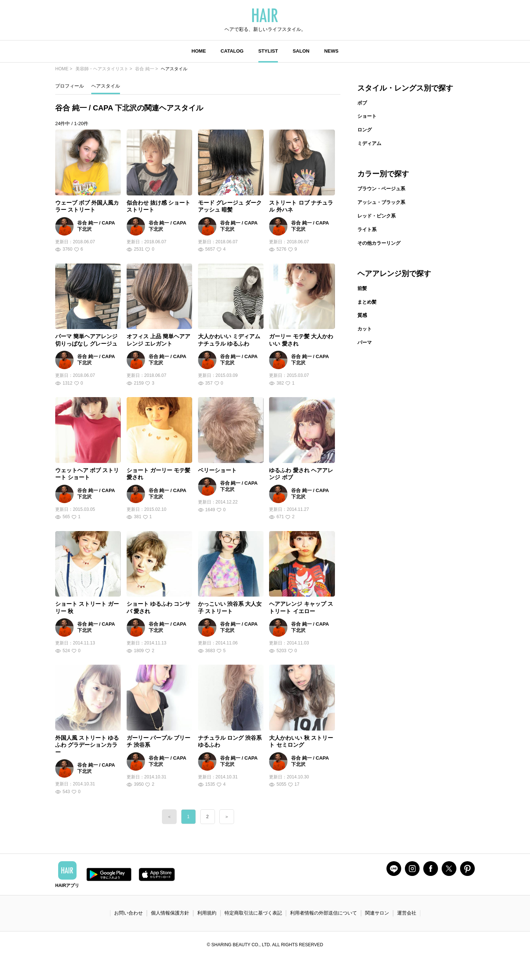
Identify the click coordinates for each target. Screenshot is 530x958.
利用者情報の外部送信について (323, 913)
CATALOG (231, 51)
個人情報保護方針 (170, 913)
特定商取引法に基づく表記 (253, 913)
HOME (198, 51)
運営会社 (406, 913)
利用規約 (206, 913)
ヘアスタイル (105, 86)
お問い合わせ (128, 913)
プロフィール (69, 86)
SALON (301, 51)
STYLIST (268, 51)
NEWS (331, 51)
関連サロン (377, 913)
